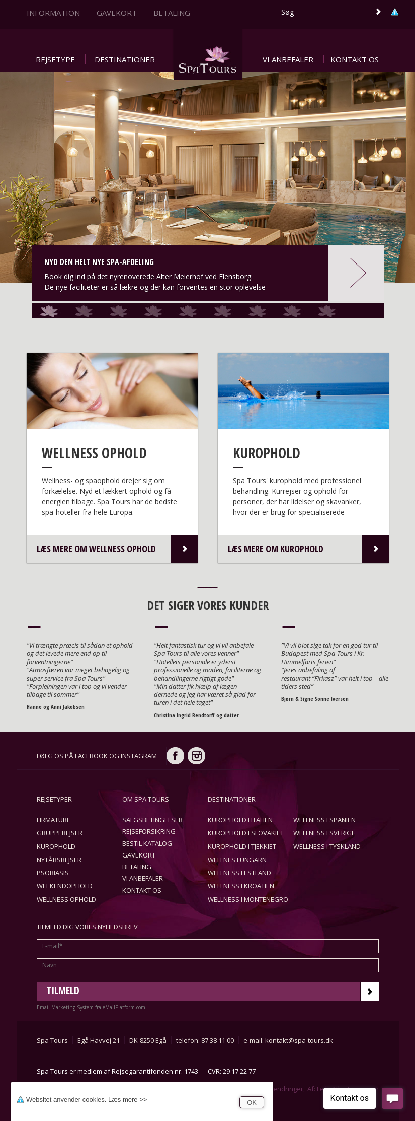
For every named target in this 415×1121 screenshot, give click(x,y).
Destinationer (125, 59)
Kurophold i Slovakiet (246, 832)
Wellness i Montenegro (248, 899)
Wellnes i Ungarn (237, 859)
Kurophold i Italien (240, 819)
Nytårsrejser (59, 859)
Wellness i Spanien (324, 819)
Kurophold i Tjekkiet (242, 846)
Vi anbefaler (288, 59)
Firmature (53, 819)
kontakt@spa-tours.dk (299, 1040)
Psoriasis (53, 872)
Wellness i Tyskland (327, 846)
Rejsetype (55, 59)
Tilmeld (212, 991)
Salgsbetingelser (152, 819)
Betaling (171, 13)
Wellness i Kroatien (241, 885)
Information (53, 13)
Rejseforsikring (149, 831)
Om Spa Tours (145, 799)
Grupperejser (59, 832)
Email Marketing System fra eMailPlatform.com (91, 1007)
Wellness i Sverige (324, 832)
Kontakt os (354, 59)
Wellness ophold (66, 899)
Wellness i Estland (239, 872)
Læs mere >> (127, 1099)
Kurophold (56, 846)
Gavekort (117, 13)
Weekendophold (65, 885)
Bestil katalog (147, 843)
